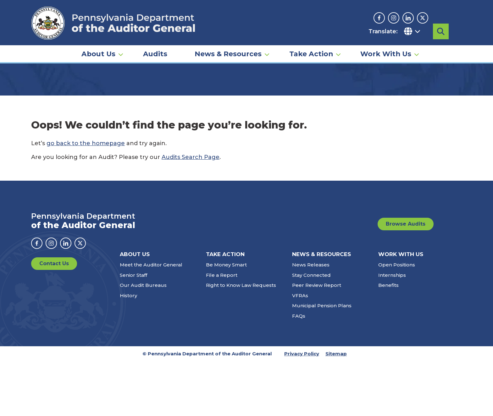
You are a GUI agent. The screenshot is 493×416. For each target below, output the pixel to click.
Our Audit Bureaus (143, 340)
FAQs (298, 371)
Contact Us (54, 318)
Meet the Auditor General (151, 320)
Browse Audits (405, 279)
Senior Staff (133, 330)
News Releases (311, 320)
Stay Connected (311, 330)
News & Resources (228, 52)
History (128, 350)
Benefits (388, 340)
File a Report (221, 330)
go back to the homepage (86, 198)
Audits (155, 52)
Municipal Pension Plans (322, 361)
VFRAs (300, 350)
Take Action (311, 52)
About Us (98, 52)
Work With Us (385, 52)
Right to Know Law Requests (241, 340)
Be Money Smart (226, 320)
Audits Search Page (190, 212)
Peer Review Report (316, 340)
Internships (392, 330)
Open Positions (396, 320)
